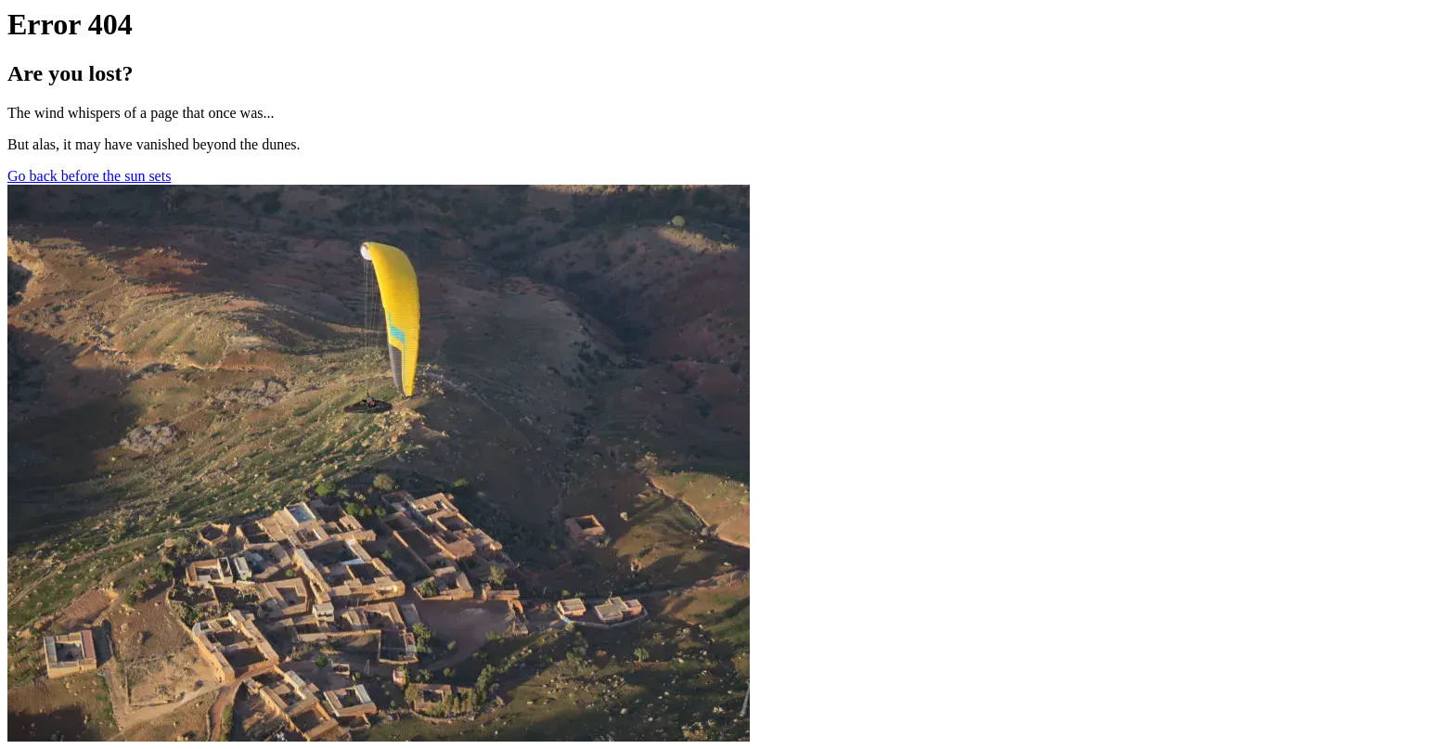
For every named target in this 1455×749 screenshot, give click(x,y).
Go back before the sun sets (89, 176)
